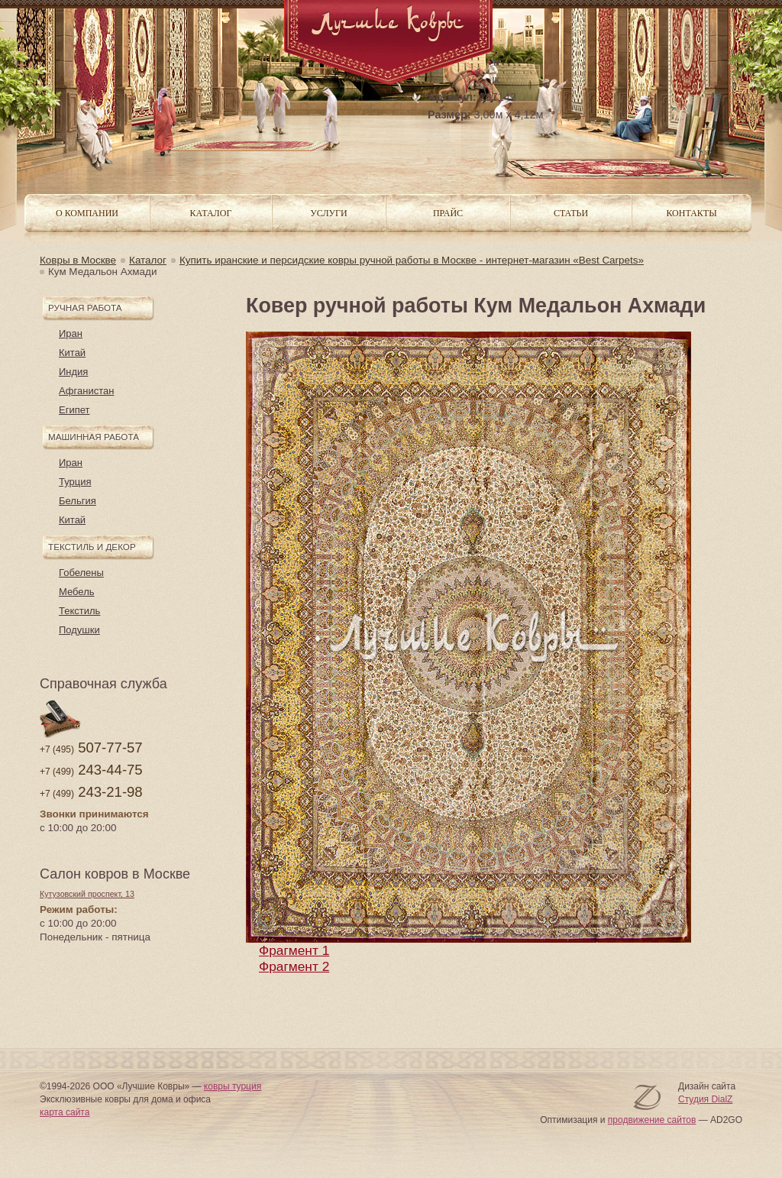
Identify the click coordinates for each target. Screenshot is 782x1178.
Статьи (571, 213)
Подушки (79, 630)
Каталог (147, 260)
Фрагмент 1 (294, 950)
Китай (72, 352)
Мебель (77, 591)
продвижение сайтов (652, 1120)
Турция (75, 481)
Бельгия (77, 500)
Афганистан (86, 390)
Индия (73, 371)
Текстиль (79, 611)
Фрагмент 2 (294, 966)
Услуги (328, 213)
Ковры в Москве (78, 260)
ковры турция (232, 1086)
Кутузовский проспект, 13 (87, 893)
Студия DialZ (705, 1099)
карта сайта (64, 1112)
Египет (74, 410)
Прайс (448, 213)
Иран (70, 333)
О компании (87, 213)
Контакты (691, 213)
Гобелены (81, 572)
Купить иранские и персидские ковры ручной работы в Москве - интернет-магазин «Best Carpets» (411, 260)
